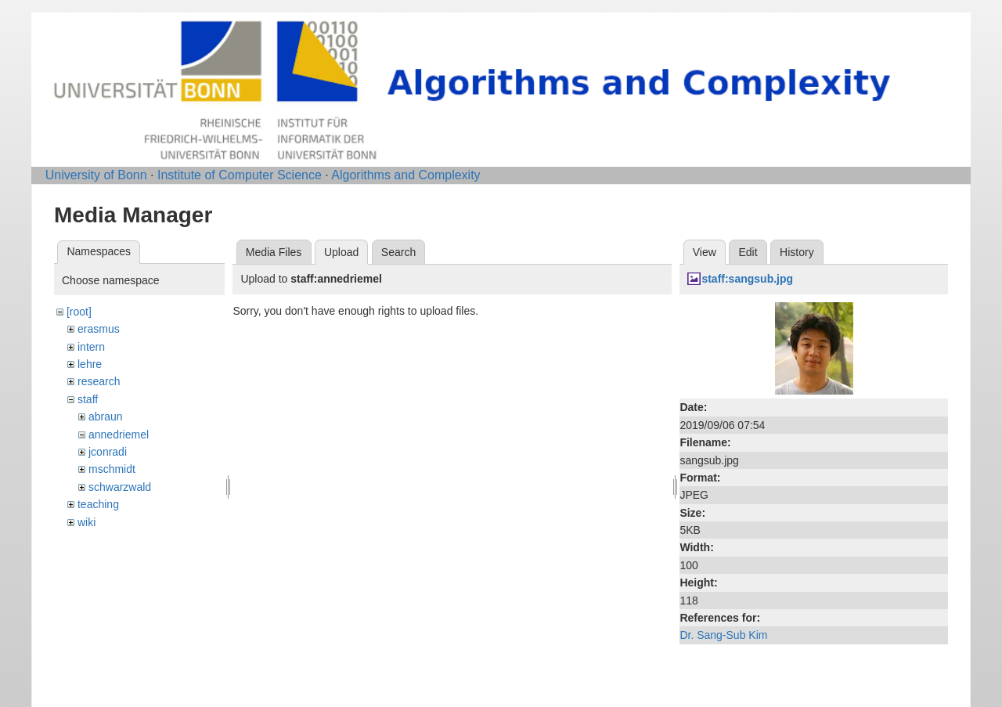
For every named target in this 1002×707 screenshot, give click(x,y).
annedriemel (118, 434)
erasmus (98, 329)
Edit (747, 252)
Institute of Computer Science (239, 175)
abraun (105, 416)
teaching (98, 504)
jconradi (107, 451)
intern (91, 347)
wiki (86, 522)
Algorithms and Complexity (405, 175)
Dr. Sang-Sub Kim (723, 635)
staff (87, 399)
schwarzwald (119, 487)
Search (398, 252)
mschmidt (111, 469)
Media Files (274, 252)
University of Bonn (96, 175)
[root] (79, 311)
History (797, 252)
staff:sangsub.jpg (747, 278)
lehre (89, 364)
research (98, 381)
